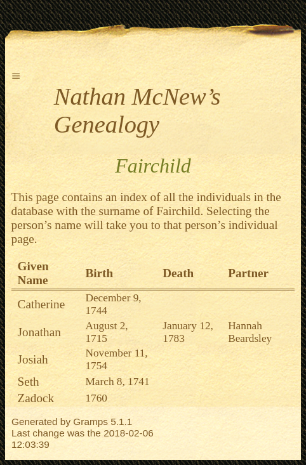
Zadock (36, 398)
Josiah (33, 359)
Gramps (90, 421)
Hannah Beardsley (250, 332)
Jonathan (39, 332)
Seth (28, 381)
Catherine (41, 304)
